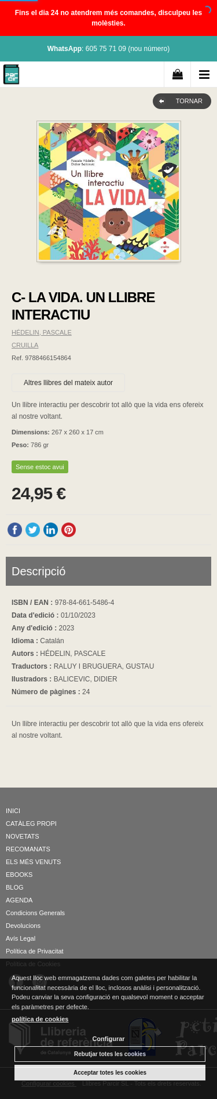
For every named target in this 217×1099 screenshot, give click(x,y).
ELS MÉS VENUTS (33, 861)
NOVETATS (22, 836)
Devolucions (23, 925)
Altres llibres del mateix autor (68, 383)
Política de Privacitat (35, 951)
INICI (13, 810)
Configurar (108, 1038)
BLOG (15, 887)
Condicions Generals (35, 912)
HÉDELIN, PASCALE (42, 332)
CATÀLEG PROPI (31, 823)
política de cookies (40, 1018)
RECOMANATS (28, 849)
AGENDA (19, 900)
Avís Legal (20, 938)
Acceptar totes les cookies (109, 1072)
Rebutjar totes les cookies (110, 1054)
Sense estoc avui (40, 466)
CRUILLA (25, 345)
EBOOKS (19, 874)
